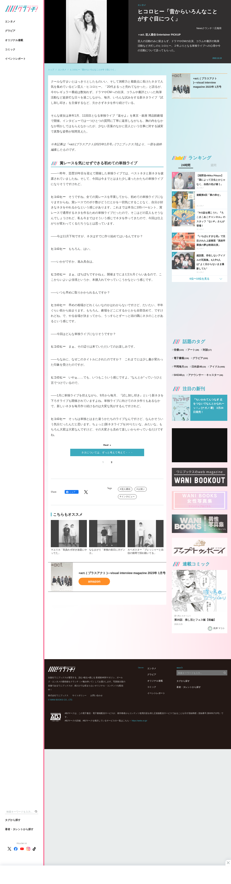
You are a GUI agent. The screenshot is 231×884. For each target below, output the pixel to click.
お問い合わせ (96, 695)
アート (193, 349)
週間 (213, 165)
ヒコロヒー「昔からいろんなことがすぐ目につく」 (93, 69)
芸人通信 (125, 489)
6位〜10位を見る (199, 278)
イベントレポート (15, 58)
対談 (207, 349)
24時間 (185, 165)
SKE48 (179, 374)
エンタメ (10, 21)
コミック (10, 49)
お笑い (141, 489)
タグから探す (13, 819)
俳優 (179, 349)
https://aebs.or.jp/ (139, 720)
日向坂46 (198, 366)
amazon (94, 581)
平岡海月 (181, 366)
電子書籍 (181, 358)
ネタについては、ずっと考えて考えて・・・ (107, 452)
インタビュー (128, 496)
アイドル (217, 366)
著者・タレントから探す (19, 829)
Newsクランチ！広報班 (209, 28)
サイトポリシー (79, 695)
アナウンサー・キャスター (205, 374)
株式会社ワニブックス (58, 695)
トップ (51, 69)
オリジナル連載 (14, 40)
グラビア (10, 30)
